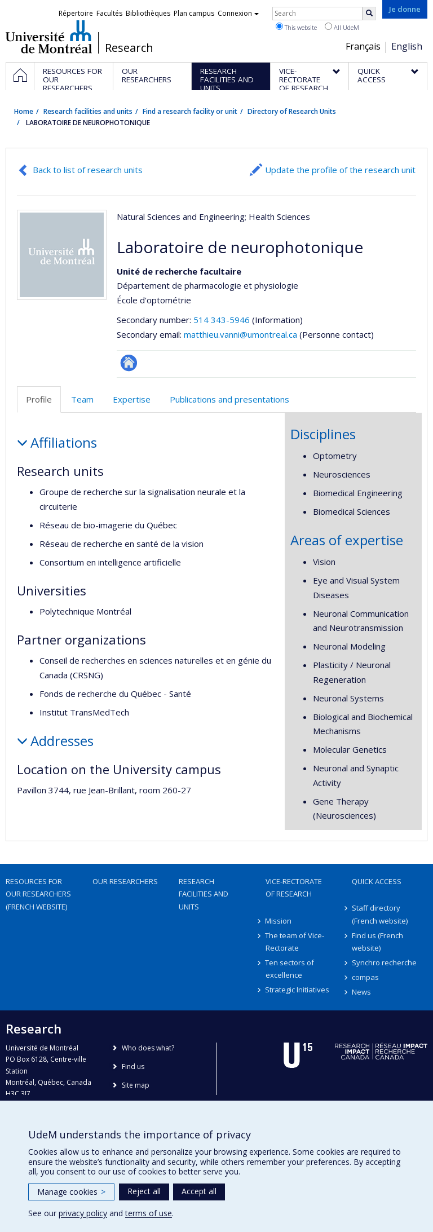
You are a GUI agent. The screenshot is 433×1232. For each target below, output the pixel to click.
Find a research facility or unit (190, 111)
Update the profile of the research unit (340, 169)
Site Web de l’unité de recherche (129, 363)
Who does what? (148, 1048)
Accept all (199, 1191)
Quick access (376, 881)
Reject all (144, 1191)
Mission (279, 921)
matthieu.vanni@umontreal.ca (240, 334)
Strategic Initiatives (298, 989)
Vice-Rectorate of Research (294, 887)
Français (363, 46)
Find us (133, 1066)
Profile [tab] (39, 399)
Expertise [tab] (132, 399)
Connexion (238, 13)
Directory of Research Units (292, 111)
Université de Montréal (49, 37)
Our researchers (125, 881)
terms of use (148, 1213)
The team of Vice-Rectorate (295, 941)
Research (129, 48)
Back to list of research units (88, 169)
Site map (135, 1085)
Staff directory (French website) (380, 914)
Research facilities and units (87, 111)
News (361, 992)
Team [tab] (82, 399)
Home (23, 111)
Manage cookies (71, 1191)
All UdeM (342, 27)
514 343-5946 (222, 319)
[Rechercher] (369, 13)
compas (365, 977)
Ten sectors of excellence (290, 968)
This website (296, 27)
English (406, 46)
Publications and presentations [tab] (229, 399)
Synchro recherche (384, 962)
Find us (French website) (377, 941)
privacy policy (83, 1213)
